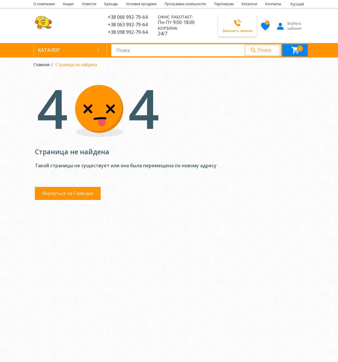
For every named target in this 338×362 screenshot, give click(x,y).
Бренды (111, 3)
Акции (68, 3)
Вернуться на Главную (67, 193)
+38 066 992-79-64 (128, 17)
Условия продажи (141, 3)
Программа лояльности (185, 3)
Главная (41, 64)
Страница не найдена (76, 64)
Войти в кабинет (289, 26)
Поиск (264, 50)
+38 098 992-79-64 (128, 32)
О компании (44, 3)
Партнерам (224, 3)
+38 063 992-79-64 (128, 24)
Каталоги (249, 3)
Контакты (273, 3)
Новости (89, 3)
